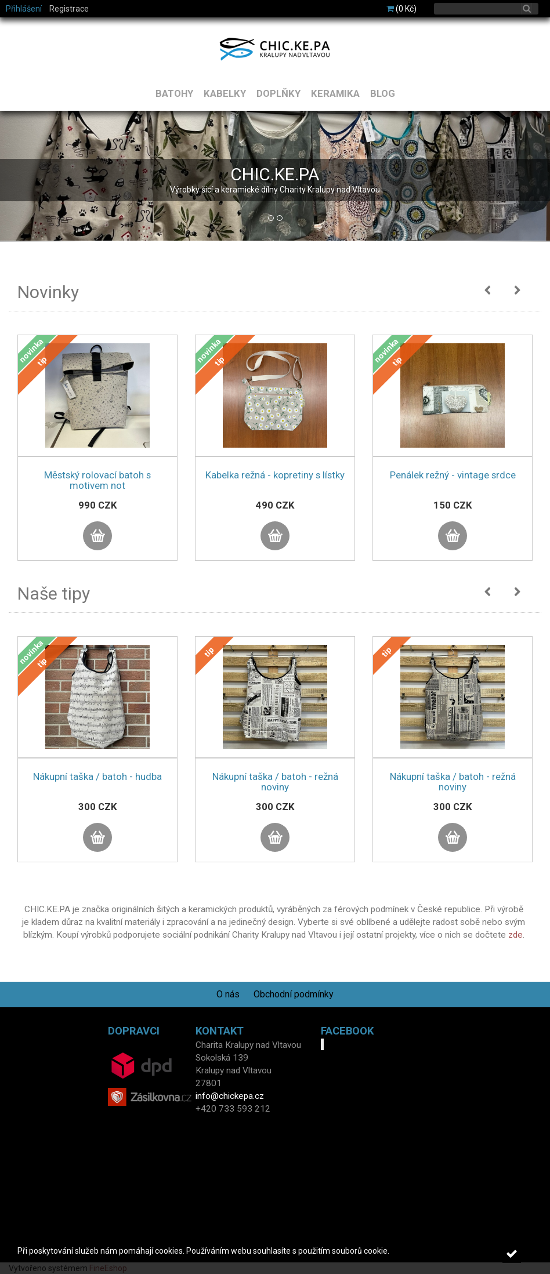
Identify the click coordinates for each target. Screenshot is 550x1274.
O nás (228, 994)
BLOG (382, 93)
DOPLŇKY (278, 93)
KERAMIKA (335, 93)
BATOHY (174, 93)
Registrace (69, 8)
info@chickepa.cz (230, 1096)
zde (515, 935)
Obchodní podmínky (294, 994)
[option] (97, 459)
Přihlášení (24, 8)
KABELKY (225, 93)
